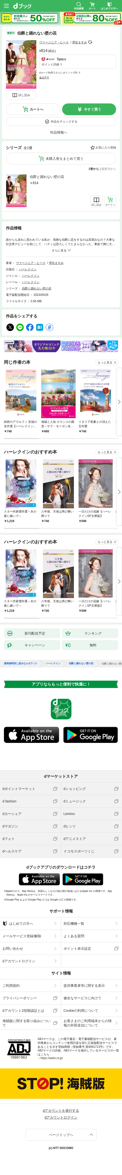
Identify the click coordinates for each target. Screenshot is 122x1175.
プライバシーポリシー (19, 998)
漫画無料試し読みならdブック (20, 663)
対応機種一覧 (74, 923)
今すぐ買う (92, 109)
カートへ (36, 109)
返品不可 (44, 77)
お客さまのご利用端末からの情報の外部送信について (88, 1023)
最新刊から (108, 168)
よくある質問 (74, 936)
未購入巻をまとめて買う (64, 159)
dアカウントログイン (18, 961)
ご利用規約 (11, 986)
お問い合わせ (12, 948)
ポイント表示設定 (77, 948)
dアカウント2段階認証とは (23, 1010)
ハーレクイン (28, 269)
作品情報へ (58, 132)
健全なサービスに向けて (82, 998)
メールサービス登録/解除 (21, 936)
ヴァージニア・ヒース (54, 42)
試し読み (24, 95)
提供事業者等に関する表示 (84, 986)
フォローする (90, 42)
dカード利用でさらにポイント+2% (58, 72)
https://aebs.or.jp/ (52, 1058)
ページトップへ (61, 1135)
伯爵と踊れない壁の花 (47, 177)
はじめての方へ (17, 923)
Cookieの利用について (81, 1010)
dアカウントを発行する (61, 1110)
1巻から (94, 168)
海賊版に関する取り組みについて (26, 1023)
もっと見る (105, 362)
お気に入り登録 (105, 147)
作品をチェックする (64, 121)
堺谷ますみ (79, 42)
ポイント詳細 (50, 64)
